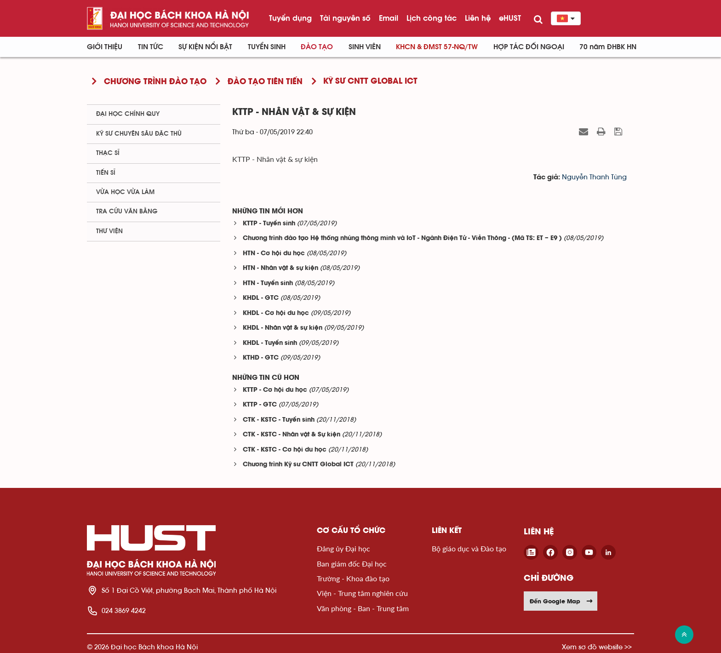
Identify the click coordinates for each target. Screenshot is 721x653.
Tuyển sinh (267, 47)
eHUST (510, 18)
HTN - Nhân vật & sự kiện (280, 268)
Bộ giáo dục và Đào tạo (469, 548)
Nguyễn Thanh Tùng (594, 177)
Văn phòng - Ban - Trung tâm (363, 608)
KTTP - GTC (260, 405)
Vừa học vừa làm (125, 192)
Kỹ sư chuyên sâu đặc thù (139, 134)
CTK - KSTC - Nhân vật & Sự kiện (291, 435)
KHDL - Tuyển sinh (270, 343)
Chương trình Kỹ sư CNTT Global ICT (298, 465)
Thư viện (109, 231)
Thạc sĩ (108, 153)
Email (388, 18)
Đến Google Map (561, 601)
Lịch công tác (431, 18)
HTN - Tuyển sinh (268, 283)
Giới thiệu (104, 47)
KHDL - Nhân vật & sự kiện (282, 328)
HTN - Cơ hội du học (274, 254)
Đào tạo (317, 47)
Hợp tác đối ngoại (528, 47)
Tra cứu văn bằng (127, 211)
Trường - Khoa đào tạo (353, 578)
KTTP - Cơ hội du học (275, 390)
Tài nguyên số (345, 18)
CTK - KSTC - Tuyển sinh (279, 420)
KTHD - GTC (261, 358)
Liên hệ (478, 18)
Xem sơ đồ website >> (597, 646)
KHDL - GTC (261, 298)
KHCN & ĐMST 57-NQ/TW (437, 47)
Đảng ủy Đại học (343, 548)
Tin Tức (150, 47)
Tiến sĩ (105, 173)
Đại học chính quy (128, 114)
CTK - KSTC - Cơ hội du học (284, 450)
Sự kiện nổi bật (205, 47)
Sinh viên (365, 47)
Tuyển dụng (290, 18)
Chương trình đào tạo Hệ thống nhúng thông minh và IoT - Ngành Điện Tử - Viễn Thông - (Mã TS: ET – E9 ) (402, 238)
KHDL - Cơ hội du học (276, 313)
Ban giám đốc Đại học (352, 563)
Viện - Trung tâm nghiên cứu (362, 593)
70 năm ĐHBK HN (607, 47)
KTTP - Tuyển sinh (269, 224)
